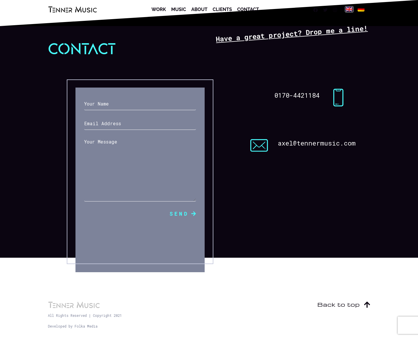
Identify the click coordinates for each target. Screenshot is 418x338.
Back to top (343, 304)
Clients (222, 9)
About (199, 9)
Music (178, 9)
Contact (248, 9)
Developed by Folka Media (73, 326)
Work (159, 9)
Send (183, 213)
